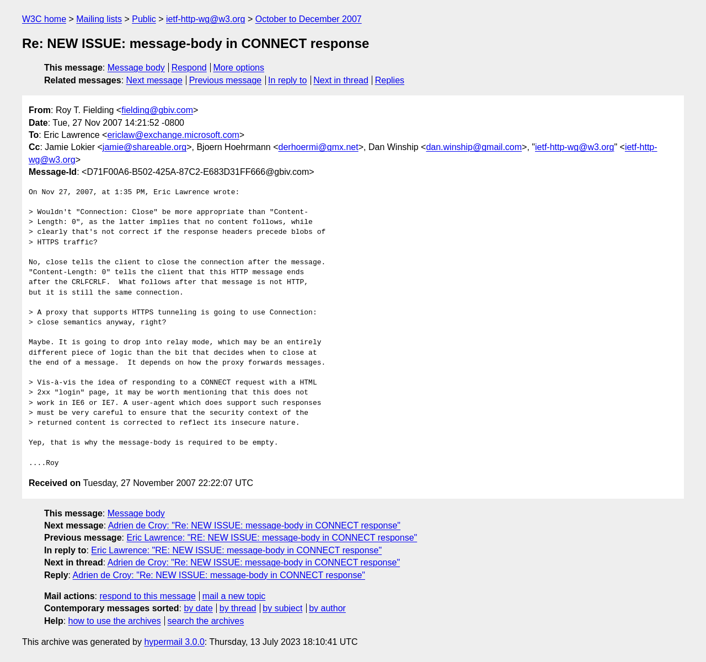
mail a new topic (234, 596)
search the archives (206, 621)
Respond (189, 67)
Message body (136, 67)
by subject (282, 608)
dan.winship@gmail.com (474, 147)
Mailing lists (99, 19)
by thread (238, 608)
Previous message (225, 80)
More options (239, 67)
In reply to (287, 80)
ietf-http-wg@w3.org (205, 19)
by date (198, 608)
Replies (389, 80)
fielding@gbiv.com (157, 110)
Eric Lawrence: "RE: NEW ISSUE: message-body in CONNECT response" (271, 537)
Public (144, 19)
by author (327, 608)
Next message (154, 80)
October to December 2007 (308, 19)
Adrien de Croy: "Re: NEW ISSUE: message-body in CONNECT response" (254, 525)
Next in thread (340, 80)
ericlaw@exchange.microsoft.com (173, 135)
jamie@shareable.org (144, 147)
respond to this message (147, 596)
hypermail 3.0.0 (174, 642)
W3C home (44, 19)
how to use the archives (114, 621)
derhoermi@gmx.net (319, 147)
